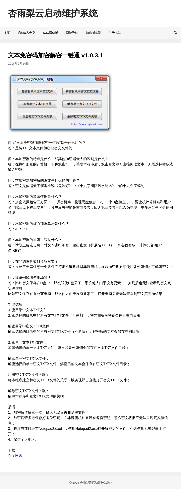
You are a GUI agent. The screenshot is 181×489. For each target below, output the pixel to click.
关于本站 (115, 32)
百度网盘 (15, 456)
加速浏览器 (93, 32)
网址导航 (72, 32)
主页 (7, 32)
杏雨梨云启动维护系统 (53, 13)
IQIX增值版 (50, 32)
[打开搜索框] (175, 33)
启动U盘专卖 (26, 32)
